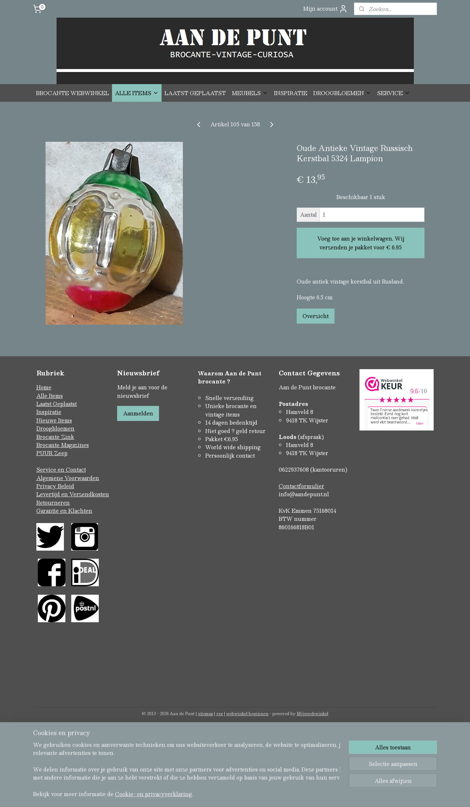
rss (219, 713)
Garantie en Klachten (64, 510)
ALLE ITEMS (137, 93)
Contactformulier (301, 486)
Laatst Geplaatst (56, 403)
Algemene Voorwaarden (67, 477)
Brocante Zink (55, 436)
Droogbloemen (55, 428)
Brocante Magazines (62, 444)
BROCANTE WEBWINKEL (72, 93)
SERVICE (393, 93)
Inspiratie (48, 411)
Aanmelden (138, 413)
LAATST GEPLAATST (195, 93)
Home (43, 387)
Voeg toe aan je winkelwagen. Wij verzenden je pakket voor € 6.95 (360, 243)
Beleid (66, 486)
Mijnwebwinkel (312, 713)
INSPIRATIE (290, 93)
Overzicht (316, 315)
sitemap (205, 713)
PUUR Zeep (52, 452)
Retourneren (53, 502)
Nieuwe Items (54, 420)
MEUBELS (250, 93)
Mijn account (325, 8)
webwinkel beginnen (247, 713)
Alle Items (49, 395)
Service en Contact (61, 469)
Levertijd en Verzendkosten (72, 494)
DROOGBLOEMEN (342, 93)
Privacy (47, 486)
